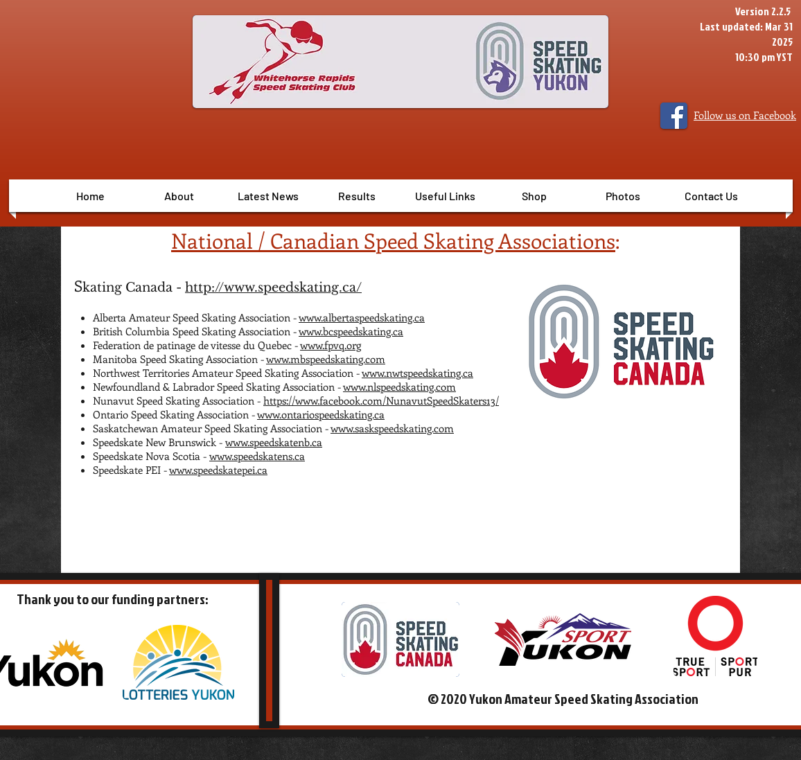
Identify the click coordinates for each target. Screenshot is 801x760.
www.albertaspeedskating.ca (362, 317)
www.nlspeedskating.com (399, 387)
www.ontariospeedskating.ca (321, 414)
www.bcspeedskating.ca (351, 331)
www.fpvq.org (330, 345)
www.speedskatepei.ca (218, 470)
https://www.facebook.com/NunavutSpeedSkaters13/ (381, 400)
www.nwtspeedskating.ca (417, 373)
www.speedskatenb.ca (273, 442)
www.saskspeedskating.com (392, 428)
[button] (357, 195)
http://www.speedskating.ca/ (273, 287)
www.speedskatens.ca (257, 456)
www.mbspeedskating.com (325, 359)
